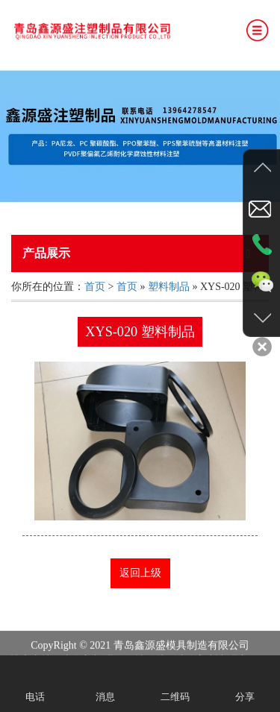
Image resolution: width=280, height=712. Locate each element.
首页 (94, 286)
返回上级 (140, 573)
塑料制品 (169, 286)
